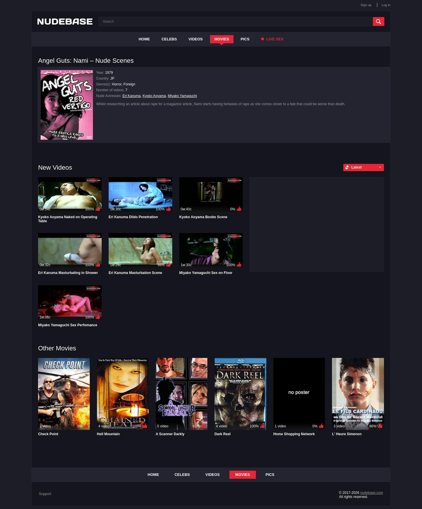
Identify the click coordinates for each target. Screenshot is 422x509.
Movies (221, 39)
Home (144, 39)
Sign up (366, 5)
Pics (245, 39)
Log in (386, 5)
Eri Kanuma (132, 96)
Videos (195, 39)
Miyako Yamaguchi (182, 96)
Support (45, 494)
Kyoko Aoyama (154, 96)
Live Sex (272, 39)
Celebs (169, 39)
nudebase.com (371, 493)
